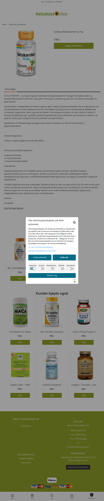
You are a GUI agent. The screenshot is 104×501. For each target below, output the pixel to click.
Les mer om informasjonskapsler (40, 247)
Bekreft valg (52, 275)
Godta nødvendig (39, 257)
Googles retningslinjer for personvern (42, 251)
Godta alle (64, 257)
